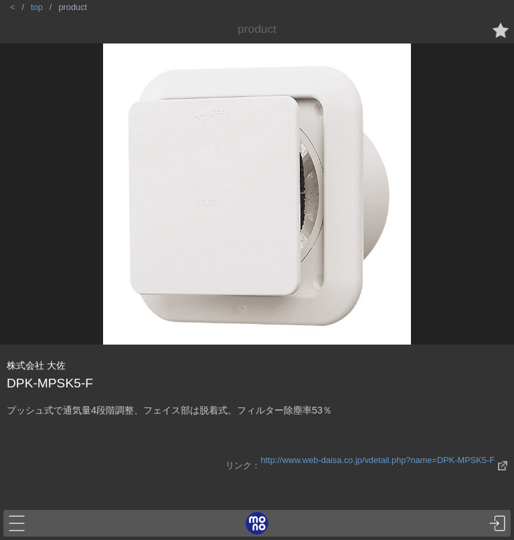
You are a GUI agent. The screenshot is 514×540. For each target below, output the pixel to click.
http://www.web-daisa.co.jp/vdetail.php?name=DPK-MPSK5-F (377, 460)
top (37, 7)
